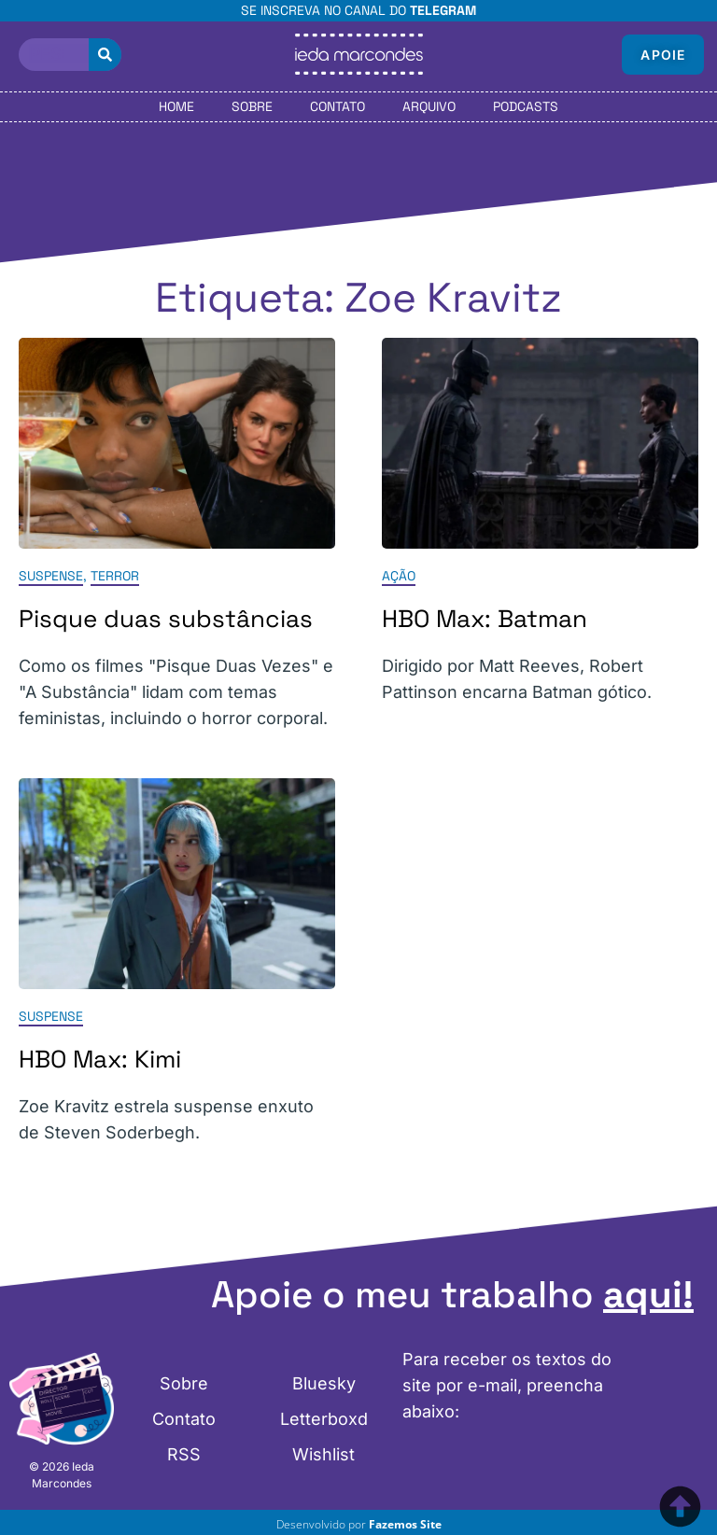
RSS (184, 1454)
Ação (398, 575)
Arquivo (429, 106)
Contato (337, 106)
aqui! (648, 1295)
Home (176, 106)
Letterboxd (324, 1419)
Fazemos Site (405, 1524)
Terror (115, 575)
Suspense (51, 575)
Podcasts (525, 106)
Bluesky (324, 1383)
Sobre (252, 106)
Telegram (443, 10)
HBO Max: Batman (484, 619)
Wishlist (323, 1454)
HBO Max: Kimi (100, 1059)
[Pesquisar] (105, 54)
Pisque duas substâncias (166, 619)
